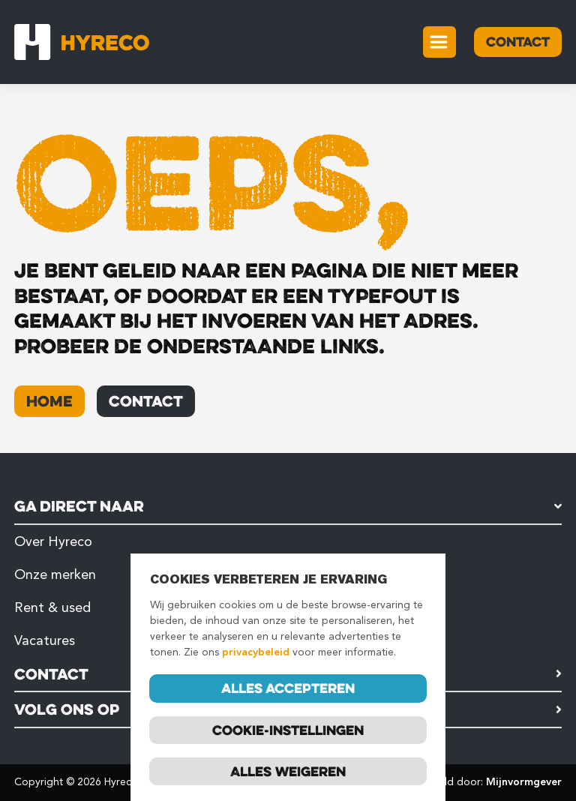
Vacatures (44, 640)
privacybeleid (256, 653)
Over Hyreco (53, 541)
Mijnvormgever (524, 782)
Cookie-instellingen (288, 731)
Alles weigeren (288, 772)
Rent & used (52, 607)
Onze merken (55, 574)
